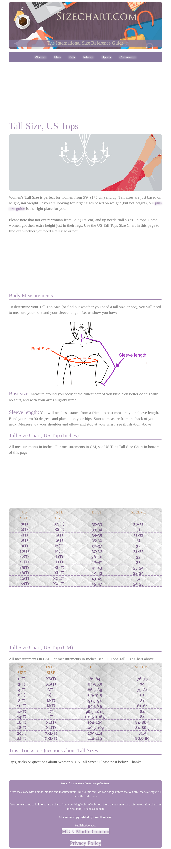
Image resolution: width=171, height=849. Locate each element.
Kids (72, 57)
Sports (106, 57)
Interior (88, 57)
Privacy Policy (85, 843)
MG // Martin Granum (85, 831)
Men (57, 57)
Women (40, 57)
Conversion (127, 57)
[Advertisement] (85, 88)
